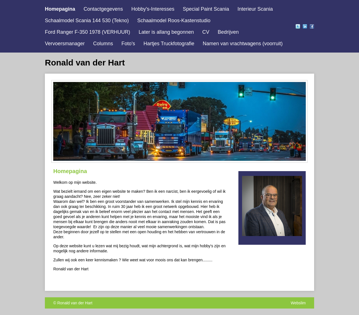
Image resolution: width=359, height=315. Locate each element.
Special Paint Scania (206, 9)
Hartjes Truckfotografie (169, 43)
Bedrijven (228, 32)
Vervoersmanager (65, 43)
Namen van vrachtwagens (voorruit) (243, 43)
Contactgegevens (103, 9)
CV (205, 32)
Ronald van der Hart (74, 303)
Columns (103, 43)
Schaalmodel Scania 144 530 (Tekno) (87, 20)
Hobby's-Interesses (152, 9)
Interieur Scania (255, 9)
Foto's (128, 43)
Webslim (298, 303)
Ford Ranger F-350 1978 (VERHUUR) (87, 32)
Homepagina (60, 9)
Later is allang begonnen (166, 32)
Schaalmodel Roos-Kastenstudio (173, 20)
